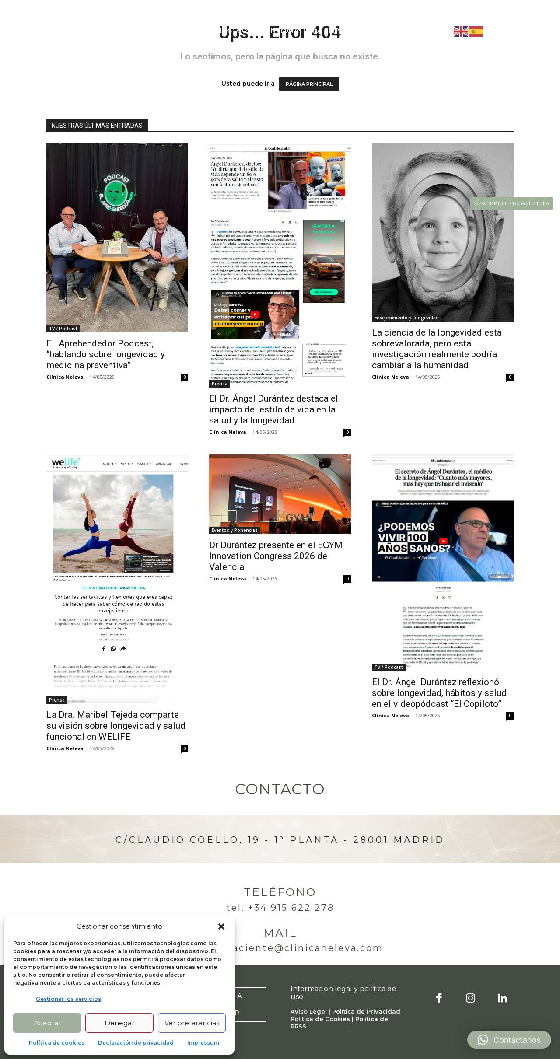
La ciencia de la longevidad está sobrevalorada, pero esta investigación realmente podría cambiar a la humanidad (437, 348)
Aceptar (47, 1023)
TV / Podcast (63, 328)
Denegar (119, 1023)
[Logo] (64, 31)
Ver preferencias (191, 1023)
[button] (221, 926)
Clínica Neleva (65, 377)
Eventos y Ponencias (235, 530)
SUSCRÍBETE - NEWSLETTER (512, 203)
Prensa (220, 384)
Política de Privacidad (366, 1011)
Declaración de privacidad (136, 1042)
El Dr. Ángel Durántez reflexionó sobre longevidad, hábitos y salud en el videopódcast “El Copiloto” (439, 693)
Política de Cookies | (322, 1018)
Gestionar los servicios (68, 999)
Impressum (203, 1042)
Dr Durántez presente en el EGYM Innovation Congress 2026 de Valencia (276, 556)
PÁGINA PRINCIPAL (309, 84)
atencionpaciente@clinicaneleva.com (280, 948)
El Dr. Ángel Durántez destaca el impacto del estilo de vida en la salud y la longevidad (273, 409)
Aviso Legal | (311, 1011)
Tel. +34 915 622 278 (280, 907)
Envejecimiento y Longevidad (406, 318)
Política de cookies (56, 1042)
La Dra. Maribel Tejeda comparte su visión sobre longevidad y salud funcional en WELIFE (116, 725)
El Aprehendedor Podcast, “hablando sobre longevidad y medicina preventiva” (105, 354)
